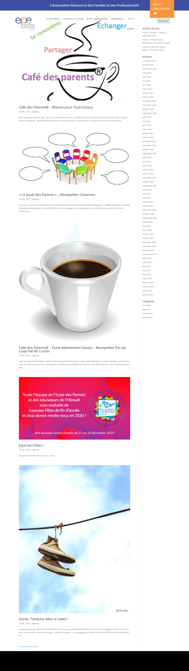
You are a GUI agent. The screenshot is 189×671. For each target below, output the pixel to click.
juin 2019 (147, 266)
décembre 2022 (149, 141)
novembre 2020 (149, 210)
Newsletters (148, 313)
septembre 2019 (150, 254)
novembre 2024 (149, 60)
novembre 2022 (149, 145)
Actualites (147, 305)
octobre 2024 (148, 65)
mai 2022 (147, 161)
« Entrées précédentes (29, 646)
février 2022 (148, 169)
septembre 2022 (150, 153)
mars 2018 (147, 290)
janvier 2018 (148, 294)
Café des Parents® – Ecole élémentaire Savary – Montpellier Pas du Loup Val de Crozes (72, 349)
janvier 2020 (148, 238)
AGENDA (130, 29)
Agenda (35, 112)
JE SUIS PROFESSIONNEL (97, 19)
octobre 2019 (148, 250)
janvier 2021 (148, 206)
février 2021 (148, 202)
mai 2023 (147, 121)
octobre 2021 (148, 181)
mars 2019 (147, 278)
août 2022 (147, 157)
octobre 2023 (148, 109)
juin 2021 (147, 193)
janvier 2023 (148, 137)
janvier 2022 (148, 173)
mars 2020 (147, 230)
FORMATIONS (117, 19)
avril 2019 (147, 274)
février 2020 (148, 234)
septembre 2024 (150, 69)
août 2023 (147, 117)
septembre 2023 (150, 113)
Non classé (147, 317)
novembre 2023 (149, 105)
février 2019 (148, 282)
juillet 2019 (147, 262)
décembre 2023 (149, 101)
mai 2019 (147, 270)
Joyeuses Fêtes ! (31, 445)
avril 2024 (147, 85)
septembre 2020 (150, 218)
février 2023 (148, 133)
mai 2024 (147, 81)
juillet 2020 (147, 222)
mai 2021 (147, 198)
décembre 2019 (149, 242)
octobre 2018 (148, 286)
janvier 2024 (148, 97)
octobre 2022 (148, 149)
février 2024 (148, 93)
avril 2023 (147, 125)
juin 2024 (147, 77)
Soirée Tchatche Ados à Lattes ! (43, 619)
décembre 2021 (149, 177)
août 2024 (147, 73)
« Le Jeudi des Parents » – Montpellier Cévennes (57, 194)
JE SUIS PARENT (53, 19)
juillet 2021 (147, 190)
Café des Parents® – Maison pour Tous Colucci (56, 107)
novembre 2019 (149, 246)
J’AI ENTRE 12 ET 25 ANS (73, 19)
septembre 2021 (150, 186)
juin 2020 (147, 226)
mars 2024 (147, 89)
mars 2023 (147, 129)
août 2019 (147, 258)
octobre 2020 (148, 214)
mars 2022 (147, 165)
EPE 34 (131, 19)
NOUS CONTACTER (161, 9)
